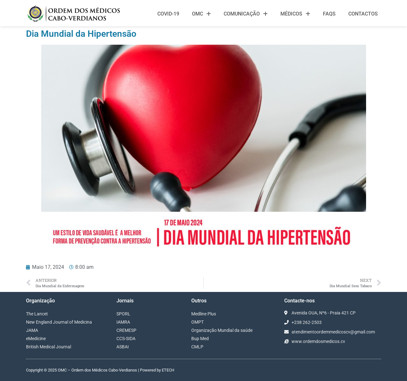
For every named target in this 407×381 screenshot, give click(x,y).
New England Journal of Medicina (59, 322)
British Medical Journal (48, 346)
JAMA (32, 330)
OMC (201, 14)
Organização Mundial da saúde (222, 330)
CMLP (197, 346)
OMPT (197, 322)
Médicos (295, 14)
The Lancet (37, 313)
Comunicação (246, 14)
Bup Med (200, 338)
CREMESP (126, 330)
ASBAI (122, 346)
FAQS (329, 14)
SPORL (123, 313)
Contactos (363, 14)
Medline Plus (203, 313)
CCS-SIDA (125, 338)
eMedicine (36, 338)
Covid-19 (168, 14)
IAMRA (123, 322)
